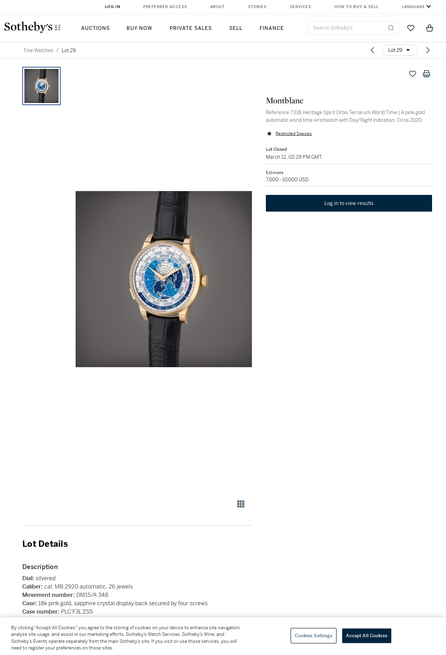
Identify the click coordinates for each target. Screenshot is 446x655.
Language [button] (413, 7)
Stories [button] (257, 7)
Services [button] (300, 7)
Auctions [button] (95, 28)
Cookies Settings (313, 636)
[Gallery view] (240, 504)
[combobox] (353, 28)
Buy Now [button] (139, 28)
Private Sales (191, 28)
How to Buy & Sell (356, 7)
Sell (236, 28)
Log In (113, 7)
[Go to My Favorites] (410, 28)
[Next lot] (428, 50)
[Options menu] (400, 50)
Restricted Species (294, 133)
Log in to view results (349, 203)
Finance (272, 28)
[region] (223, 636)
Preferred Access (165, 7)
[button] (164, 279)
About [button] (217, 7)
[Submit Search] (391, 28)
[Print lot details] (426, 73)
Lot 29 (69, 50)
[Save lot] (412, 73)
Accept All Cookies (366, 636)
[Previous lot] (372, 50)
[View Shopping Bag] (429, 28)
